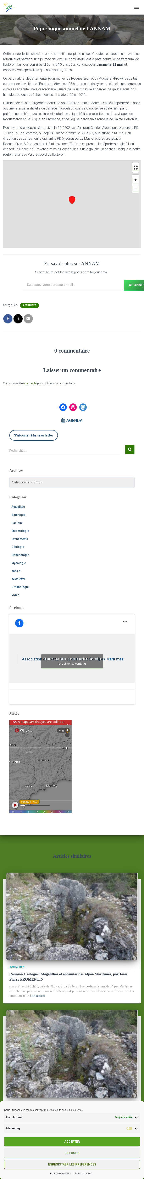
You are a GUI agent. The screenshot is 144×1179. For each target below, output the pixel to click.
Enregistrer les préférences (72, 1164)
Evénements (19, 539)
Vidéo (15, 595)
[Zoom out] (136, 188)
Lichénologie (20, 555)
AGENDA (72, 420)
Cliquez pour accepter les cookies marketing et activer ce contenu (72, 661)
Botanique (18, 514)
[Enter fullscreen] (136, 168)
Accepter (72, 1141)
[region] (72, 204)
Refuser (72, 1153)
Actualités (29, 305)
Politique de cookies (60, 1173)
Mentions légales (82, 1173)
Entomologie (20, 530)
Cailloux (16, 523)
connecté (30, 383)
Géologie (17, 546)
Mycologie (18, 563)
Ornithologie (20, 587)
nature (15, 571)
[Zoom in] (136, 180)
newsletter (18, 579)
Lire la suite (37, 995)
